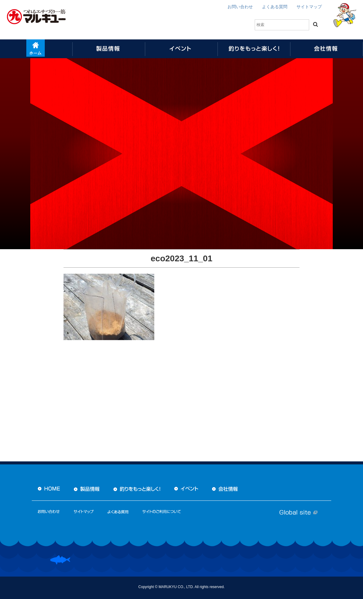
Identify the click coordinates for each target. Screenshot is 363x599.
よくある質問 (274, 6)
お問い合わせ (240, 6)
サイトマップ (309, 6)
